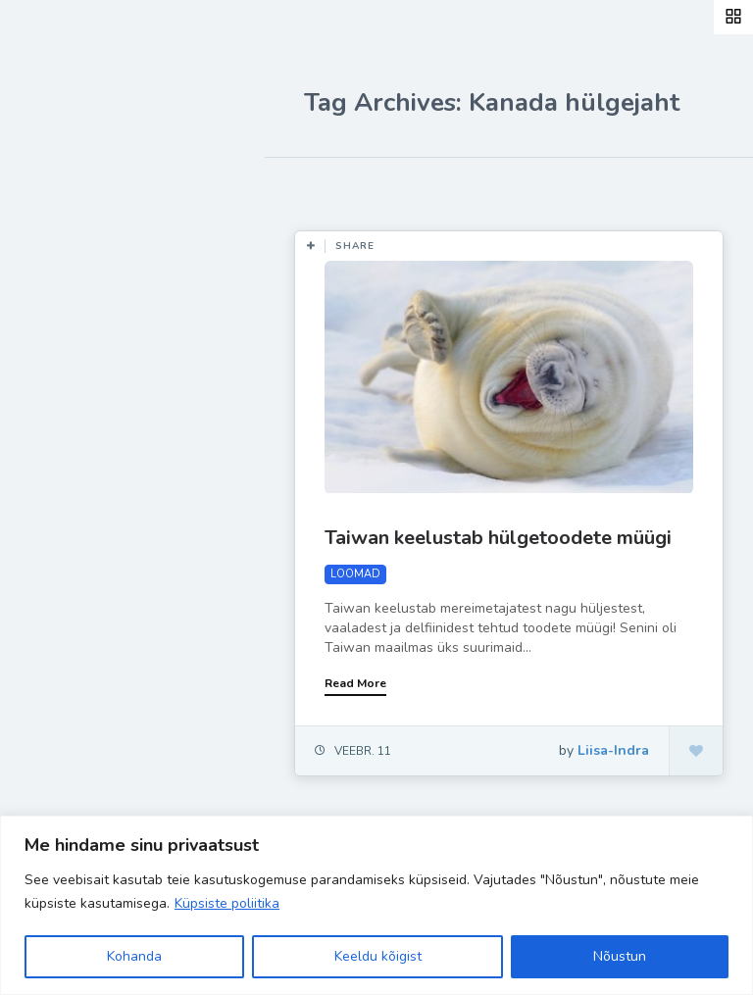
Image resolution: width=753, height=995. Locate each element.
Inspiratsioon (91, 341)
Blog (58, 250)
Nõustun (619, 956)
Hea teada (81, 478)
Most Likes (333, 186)
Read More (355, 683)
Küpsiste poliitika (227, 903)
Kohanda (134, 956)
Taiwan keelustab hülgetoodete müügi (498, 537)
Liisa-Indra (81, 433)
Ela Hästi (75, 387)
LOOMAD (355, 574)
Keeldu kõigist (378, 956)
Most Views (443, 186)
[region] (376, 905)
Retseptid (79, 295)
